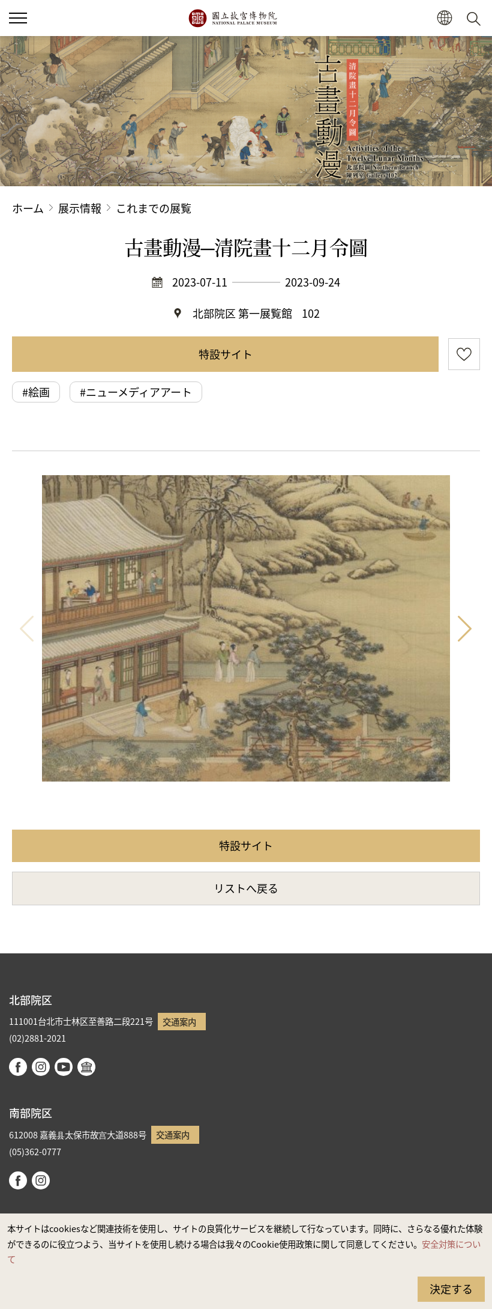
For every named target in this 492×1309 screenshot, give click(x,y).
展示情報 (79, 208)
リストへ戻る (246, 888)
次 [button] (465, 628)
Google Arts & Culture (86, 1067)
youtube (64, 1067)
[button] (444, 18)
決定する (451, 1288)
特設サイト (226, 354)
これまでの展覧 (153, 208)
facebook (18, 1067)
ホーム (28, 208)
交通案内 (179, 1021)
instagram (41, 1067)
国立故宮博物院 (232, 18)
